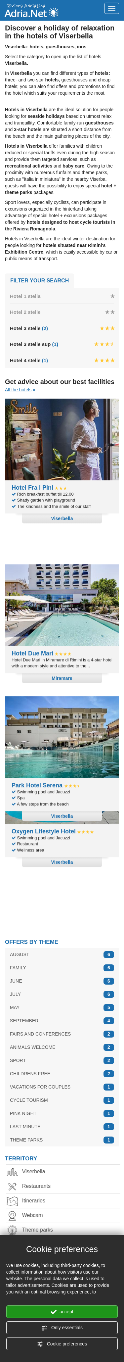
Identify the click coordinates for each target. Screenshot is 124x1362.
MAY (62, 1002)
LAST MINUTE (62, 1121)
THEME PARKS (62, 1135)
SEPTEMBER (62, 1015)
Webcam (28, 1211)
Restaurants (32, 1182)
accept (62, 1312)
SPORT (62, 1055)
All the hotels (18, 389)
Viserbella (29, 1167)
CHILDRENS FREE (62, 1068)
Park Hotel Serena (38, 748)
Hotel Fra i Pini (32, 487)
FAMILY (62, 962)
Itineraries (29, 1196)
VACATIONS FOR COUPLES (62, 1082)
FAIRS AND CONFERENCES (62, 1029)
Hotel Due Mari (32, 620)
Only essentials (62, 1328)
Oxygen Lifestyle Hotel (44, 881)
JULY (62, 989)
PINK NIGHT (62, 1108)
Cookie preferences (62, 1344)
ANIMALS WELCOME (62, 1042)
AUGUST (62, 949)
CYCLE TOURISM (62, 1095)
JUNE (62, 976)
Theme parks (33, 1225)
